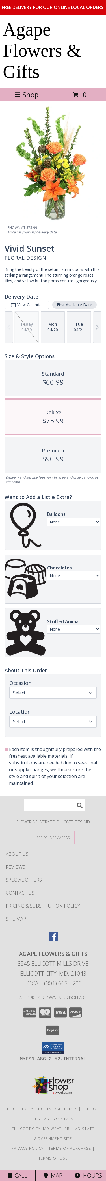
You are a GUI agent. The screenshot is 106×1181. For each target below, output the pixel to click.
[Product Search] (54, 805)
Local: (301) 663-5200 (53, 983)
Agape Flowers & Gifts (42, 50)
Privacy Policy (27, 1148)
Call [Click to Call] (17, 1175)
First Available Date (74, 304)
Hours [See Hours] (88, 1175)
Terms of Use (53, 1158)
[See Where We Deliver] (53, 837)
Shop (26, 94)
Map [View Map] (53, 1175)
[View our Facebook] (53, 939)
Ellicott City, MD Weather (41, 1128)
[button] (53, 1048)
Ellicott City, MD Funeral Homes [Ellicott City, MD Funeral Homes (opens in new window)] (41, 1108)
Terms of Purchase (70, 1148)
